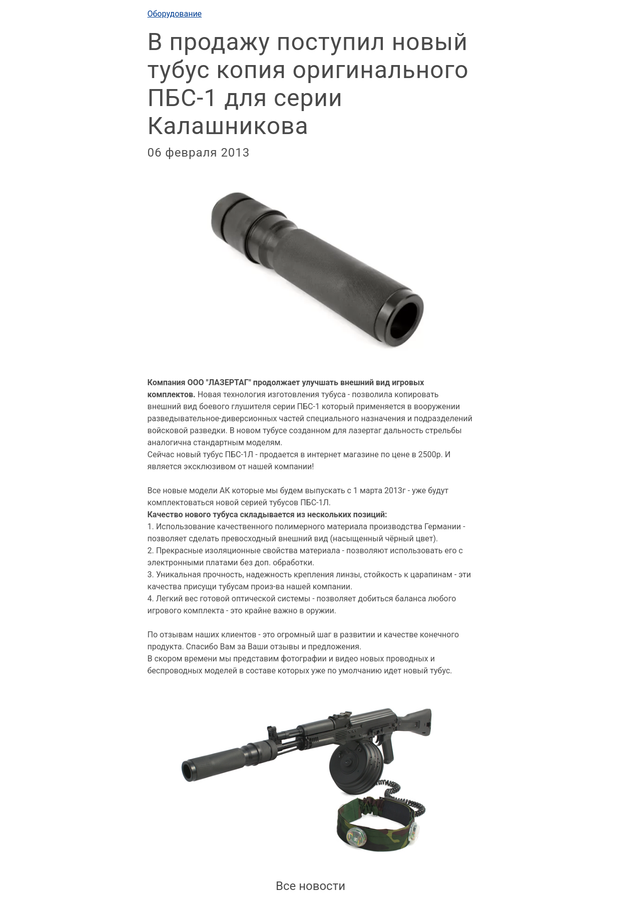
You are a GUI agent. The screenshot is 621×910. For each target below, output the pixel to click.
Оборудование (175, 14)
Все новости (310, 886)
